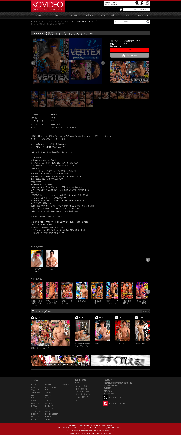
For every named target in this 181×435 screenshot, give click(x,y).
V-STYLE (48, 419)
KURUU (34, 406)
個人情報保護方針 (111, 386)
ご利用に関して (81, 389)
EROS (33, 387)
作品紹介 (56, 15)
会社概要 (107, 388)
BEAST (56, 121)
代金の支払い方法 (82, 391)
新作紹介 (39, 15)
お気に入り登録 (131, 55)
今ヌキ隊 (48, 403)
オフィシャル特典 (107, 15)
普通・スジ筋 (55, 127)
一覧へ (146, 311)
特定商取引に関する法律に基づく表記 (118, 383)
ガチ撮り (48, 392)
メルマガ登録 (109, 394)
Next (103, 63)
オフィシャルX (115, 397)
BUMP (33, 398)
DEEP (33, 419)
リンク (77, 400)
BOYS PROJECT (51, 414)
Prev (33, 63)
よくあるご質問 (81, 386)
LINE (33, 395)
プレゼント (124, 15)
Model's (48, 395)
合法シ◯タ (35, 417)
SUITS (33, 401)
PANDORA (35, 403)
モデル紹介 (73, 15)
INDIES (48, 384)
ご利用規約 (108, 380)
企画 (58, 124)
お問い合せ (108, 391)
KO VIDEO (80, 425)
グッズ (64, 387)
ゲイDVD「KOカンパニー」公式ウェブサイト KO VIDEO (49, 21)
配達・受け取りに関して (85, 394)
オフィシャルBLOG (117, 403)
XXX (47, 398)
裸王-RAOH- (36, 390)
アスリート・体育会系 (68, 127)
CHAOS (48, 417)
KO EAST (49, 406)
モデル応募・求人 (141, 15)
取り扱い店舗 (80, 380)
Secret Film (35, 392)
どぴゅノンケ (36, 411)
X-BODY (34, 414)
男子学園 (65, 384)
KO (52, 121)
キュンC (48, 401)
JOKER (34, 409)
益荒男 (47, 411)
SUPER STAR (50, 387)
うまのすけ (49, 409)
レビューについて (82, 397)
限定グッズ (90, 15)
